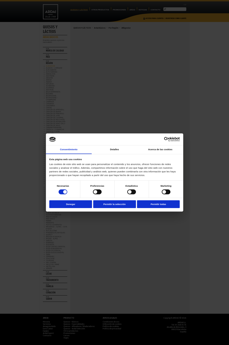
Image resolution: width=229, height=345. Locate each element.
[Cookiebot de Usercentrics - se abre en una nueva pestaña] (166, 139)
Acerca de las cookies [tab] (160, 149)
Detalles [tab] (114, 149)
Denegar (70, 204)
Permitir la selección (114, 204)
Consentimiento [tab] (69, 149)
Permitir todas (158, 204)
